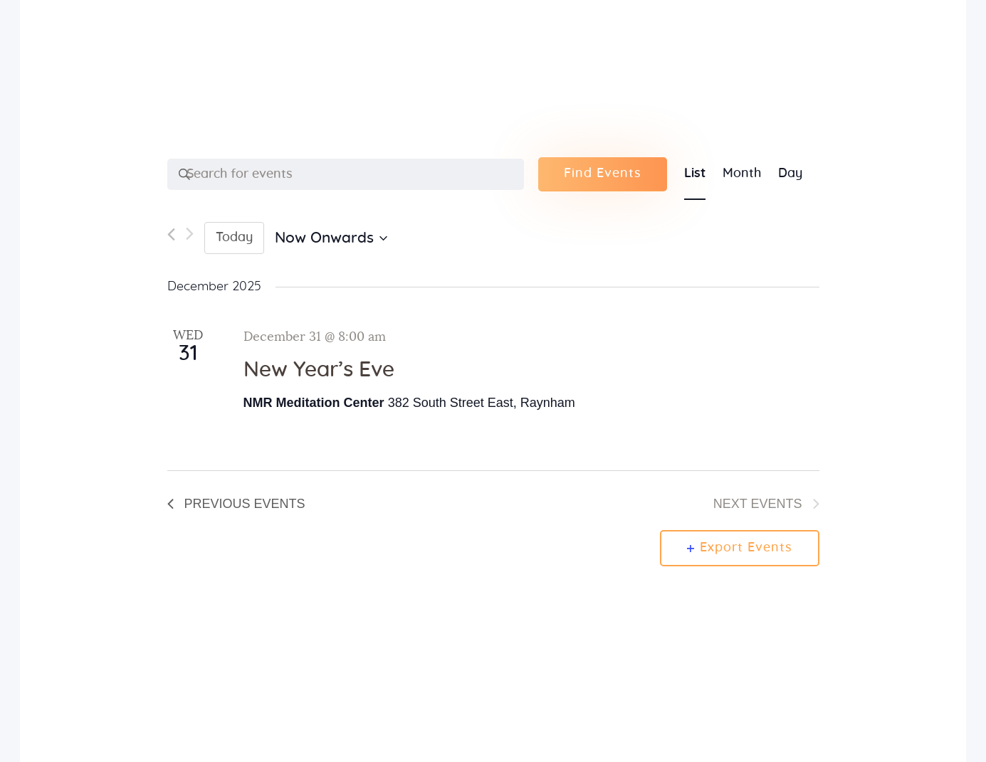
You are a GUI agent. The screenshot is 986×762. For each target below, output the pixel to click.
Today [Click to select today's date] (234, 237)
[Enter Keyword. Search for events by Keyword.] (345, 174)
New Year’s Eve (318, 370)
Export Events (739, 547)
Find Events (602, 173)
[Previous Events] (171, 238)
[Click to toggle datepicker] (331, 238)
